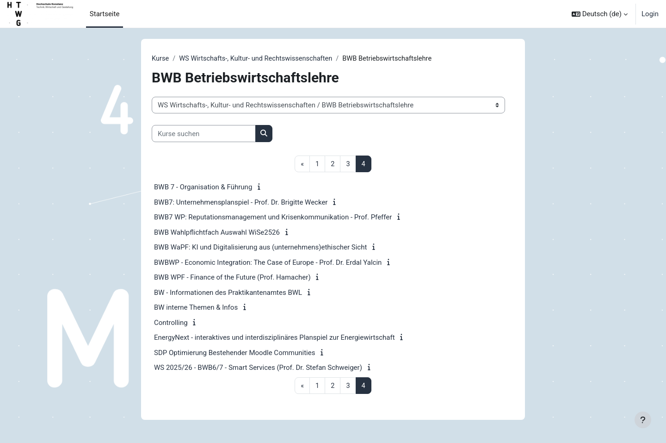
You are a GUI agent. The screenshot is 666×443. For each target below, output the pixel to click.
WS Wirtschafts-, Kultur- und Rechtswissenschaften (259, 59)
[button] (600, 14)
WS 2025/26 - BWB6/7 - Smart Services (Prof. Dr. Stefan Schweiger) (258, 368)
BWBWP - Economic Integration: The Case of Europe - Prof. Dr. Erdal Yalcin (268, 263)
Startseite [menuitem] (105, 14)
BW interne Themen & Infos (196, 308)
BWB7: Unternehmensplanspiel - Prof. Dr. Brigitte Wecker (240, 203)
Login (650, 14)
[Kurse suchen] (204, 134)
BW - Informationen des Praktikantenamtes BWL (228, 293)
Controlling (171, 323)
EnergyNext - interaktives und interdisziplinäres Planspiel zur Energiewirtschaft (274, 338)
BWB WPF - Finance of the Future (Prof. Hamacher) (232, 278)
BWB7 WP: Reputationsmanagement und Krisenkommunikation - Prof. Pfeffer (273, 217)
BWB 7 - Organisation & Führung (203, 187)
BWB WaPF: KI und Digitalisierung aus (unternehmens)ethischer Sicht (260, 247)
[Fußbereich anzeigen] (643, 420)
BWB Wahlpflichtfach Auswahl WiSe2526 (217, 233)
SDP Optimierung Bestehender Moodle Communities (234, 353)
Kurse (160, 59)
